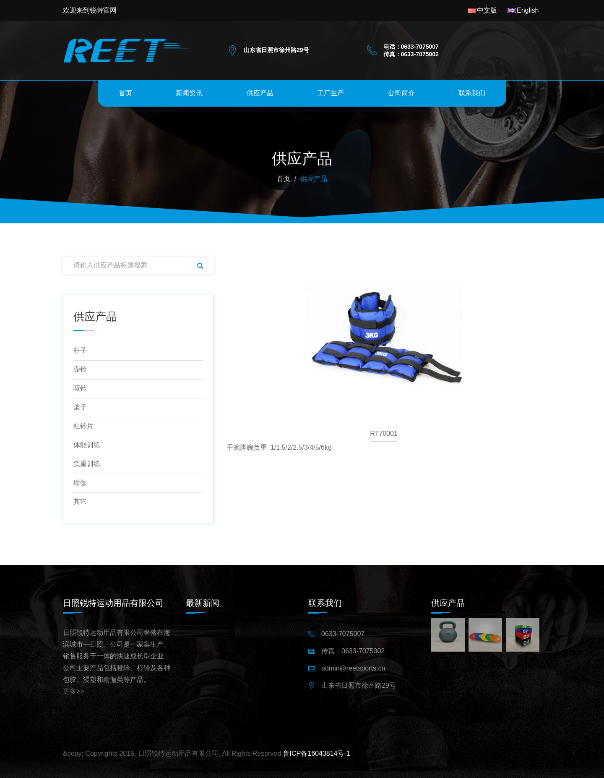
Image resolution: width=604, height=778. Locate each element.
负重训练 (86, 463)
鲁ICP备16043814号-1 (316, 753)
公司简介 (401, 93)
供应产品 (260, 93)
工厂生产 (330, 93)
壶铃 (80, 369)
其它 (80, 501)
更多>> (73, 691)
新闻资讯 (189, 93)
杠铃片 (83, 426)
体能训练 (86, 444)
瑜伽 (80, 482)
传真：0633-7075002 (353, 651)
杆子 (80, 350)
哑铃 (80, 388)
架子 (80, 407)
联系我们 (471, 93)
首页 (125, 93)
